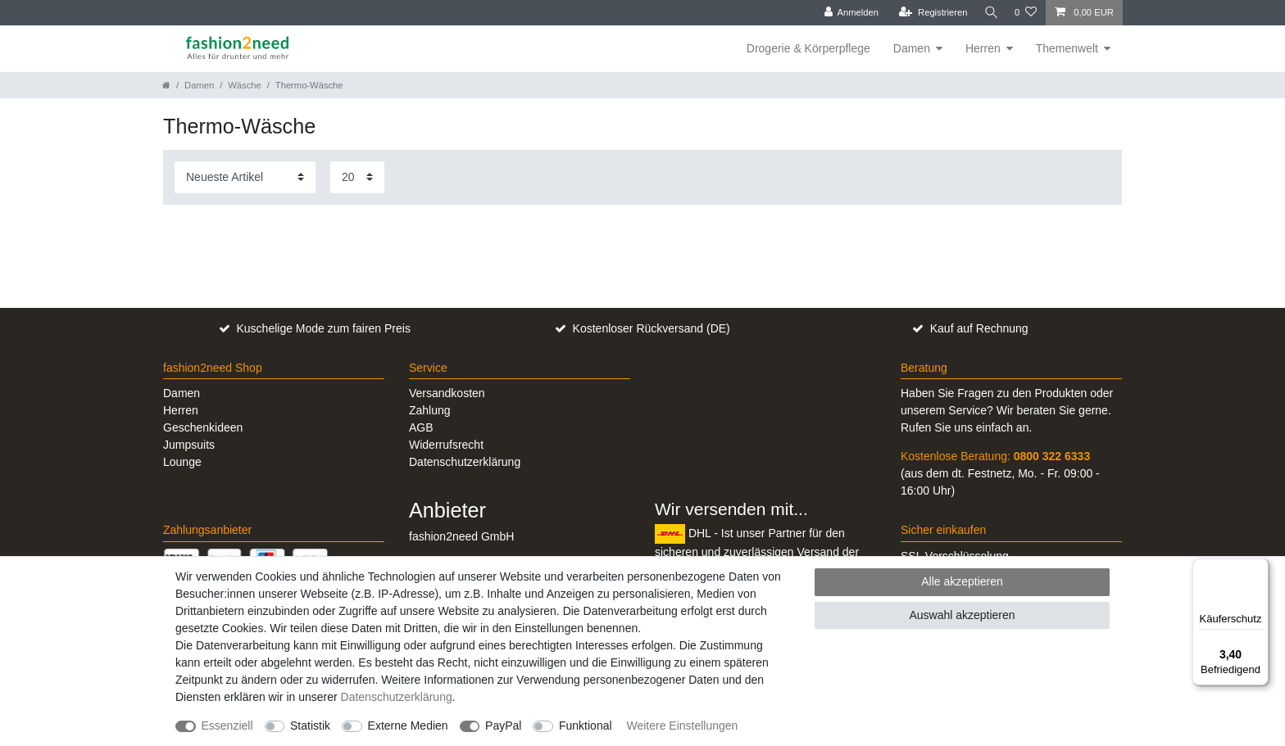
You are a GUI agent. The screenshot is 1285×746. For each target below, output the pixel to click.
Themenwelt (1067, 48)
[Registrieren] (929, 12)
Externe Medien (408, 725)
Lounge (182, 461)
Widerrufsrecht (446, 444)
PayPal (503, 725)
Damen (911, 48)
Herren (983, 48)
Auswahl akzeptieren (962, 615)
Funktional (585, 725)
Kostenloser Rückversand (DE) (651, 328)
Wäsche (244, 85)
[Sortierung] (245, 177)
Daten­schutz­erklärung (396, 696)
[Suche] (989, 12)
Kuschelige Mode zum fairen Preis (323, 328)
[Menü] (1259, 568)
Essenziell (227, 725)
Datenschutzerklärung (464, 461)
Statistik (310, 725)
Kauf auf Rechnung (979, 328)
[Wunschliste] (1026, 12)
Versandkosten (447, 393)
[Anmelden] (847, 12)
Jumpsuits (189, 444)
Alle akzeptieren (962, 581)
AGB (421, 427)
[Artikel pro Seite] (357, 177)
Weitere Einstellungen (682, 725)
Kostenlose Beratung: (995, 456)
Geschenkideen (203, 427)
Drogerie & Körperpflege (808, 48)
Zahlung (430, 410)
